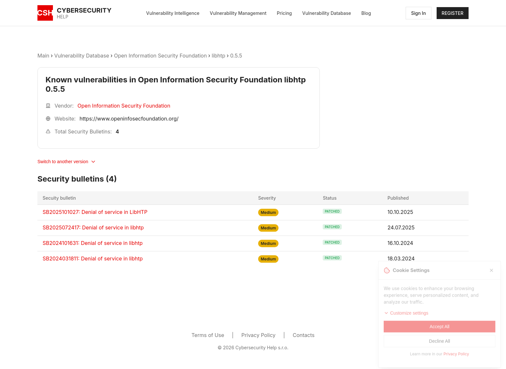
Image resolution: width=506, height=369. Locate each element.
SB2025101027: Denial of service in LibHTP (95, 212)
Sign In (418, 13)
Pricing (284, 13)
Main (43, 55)
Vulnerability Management (238, 13)
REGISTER (452, 13)
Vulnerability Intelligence (172, 13)
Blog (366, 13)
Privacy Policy (258, 335)
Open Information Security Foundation (160, 55)
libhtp (218, 55)
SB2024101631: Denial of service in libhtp (93, 243)
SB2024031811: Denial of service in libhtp (93, 258)
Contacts (304, 335)
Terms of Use (207, 335)
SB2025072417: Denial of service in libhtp (93, 227)
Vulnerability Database (326, 13)
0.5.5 (236, 55)
